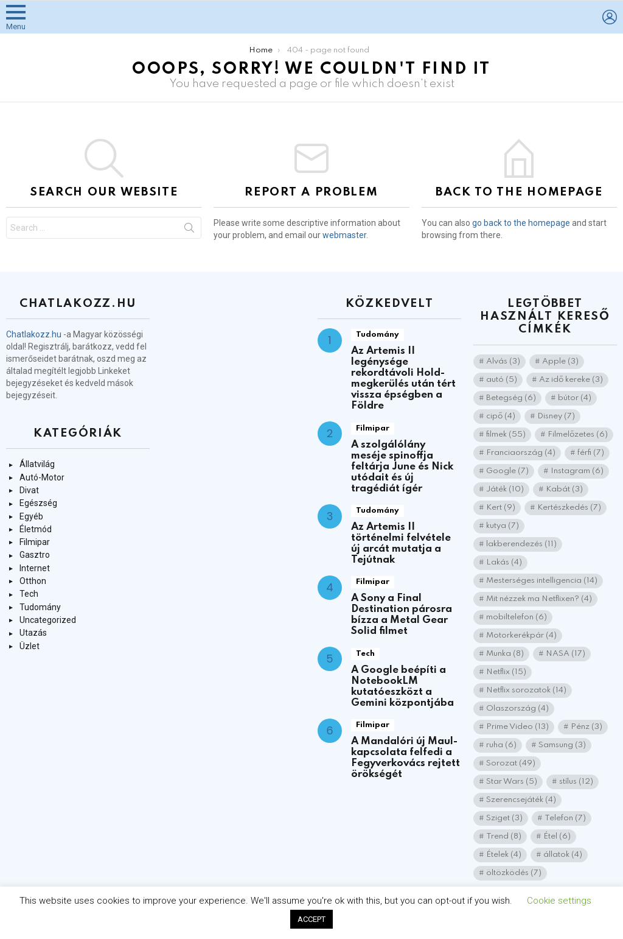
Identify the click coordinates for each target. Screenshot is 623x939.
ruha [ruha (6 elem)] (501, 745)
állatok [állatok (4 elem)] (562, 855)
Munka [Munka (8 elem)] (505, 654)
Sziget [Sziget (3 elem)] (504, 818)
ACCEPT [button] (311, 919)
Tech (28, 594)
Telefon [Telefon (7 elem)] (565, 818)
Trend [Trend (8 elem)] (503, 836)
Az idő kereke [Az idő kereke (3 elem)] (571, 380)
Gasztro (34, 555)
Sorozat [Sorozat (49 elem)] (510, 763)
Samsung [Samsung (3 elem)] (562, 745)
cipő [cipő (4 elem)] (500, 416)
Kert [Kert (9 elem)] (500, 508)
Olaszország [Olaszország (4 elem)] (517, 708)
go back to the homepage (521, 223)
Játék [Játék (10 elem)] (505, 489)
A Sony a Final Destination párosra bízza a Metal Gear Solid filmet (401, 614)
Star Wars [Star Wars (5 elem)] (511, 782)
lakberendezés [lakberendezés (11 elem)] (521, 544)
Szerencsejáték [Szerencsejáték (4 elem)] (521, 800)
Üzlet (29, 646)
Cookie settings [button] (559, 900)
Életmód (35, 529)
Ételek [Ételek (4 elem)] (503, 855)
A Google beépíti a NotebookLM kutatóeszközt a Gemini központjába (402, 686)
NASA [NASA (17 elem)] (565, 654)
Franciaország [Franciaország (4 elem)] (520, 453)
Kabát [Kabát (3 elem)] (564, 489)
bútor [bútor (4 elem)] (574, 398)
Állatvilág (37, 464)
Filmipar (34, 542)
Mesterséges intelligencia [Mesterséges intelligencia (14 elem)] (541, 581)
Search (189, 230)
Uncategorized (47, 620)
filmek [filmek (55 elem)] (506, 434)
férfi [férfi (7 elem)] (590, 453)
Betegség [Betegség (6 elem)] (511, 398)
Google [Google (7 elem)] (507, 471)
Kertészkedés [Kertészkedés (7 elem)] (569, 508)
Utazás (33, 633)
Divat (29, 490)
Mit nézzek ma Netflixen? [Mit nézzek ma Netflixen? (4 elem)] (539, 599)
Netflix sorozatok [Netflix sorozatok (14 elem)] (526, 690)
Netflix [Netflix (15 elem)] (506, 672)
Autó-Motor (41, 477)
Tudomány (40, 607)
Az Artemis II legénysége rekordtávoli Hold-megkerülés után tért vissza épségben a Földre (403, 378)
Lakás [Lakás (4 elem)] (504, 562)
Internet (34, 568)
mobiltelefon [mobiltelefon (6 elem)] (516, 617)
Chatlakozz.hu (33, 334)
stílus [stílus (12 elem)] (576, 782)
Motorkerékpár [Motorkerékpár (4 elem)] (521, 635)
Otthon (32, 581)
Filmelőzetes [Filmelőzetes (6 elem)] (578, 434)
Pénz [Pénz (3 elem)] (586, 727)
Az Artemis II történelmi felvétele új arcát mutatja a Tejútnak (401, 543)
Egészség (38, 503)
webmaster (344, 235)
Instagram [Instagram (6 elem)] (577, 471)
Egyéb (31, 516)
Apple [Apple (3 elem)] (560, 361)
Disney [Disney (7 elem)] (556, 416)
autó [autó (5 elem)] (501, 380)
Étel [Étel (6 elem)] (557, 836)
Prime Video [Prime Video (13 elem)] (517, 727)
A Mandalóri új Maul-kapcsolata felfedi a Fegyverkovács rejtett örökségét (405, 757)
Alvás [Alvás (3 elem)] (503, 361)
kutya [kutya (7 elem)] (502, 526)
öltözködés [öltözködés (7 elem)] (513, 873)
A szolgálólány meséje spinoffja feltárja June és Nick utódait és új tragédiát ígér (402, 467)
